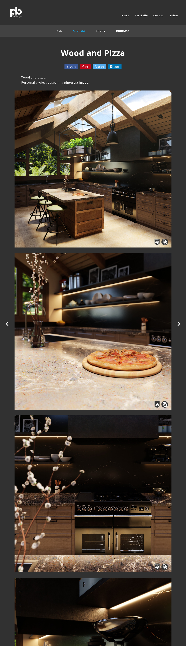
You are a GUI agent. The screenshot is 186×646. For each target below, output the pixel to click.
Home (125, 15)
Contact (159, 15)
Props (100, 31)
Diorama (123, 31)
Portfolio (141, 15)
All (59, 31)
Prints (174, 15)
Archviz (79, 31)
